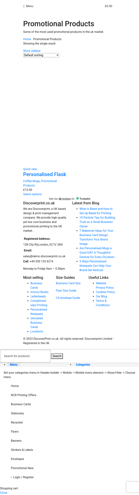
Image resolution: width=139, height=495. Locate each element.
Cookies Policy (105, 292)
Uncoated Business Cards (37, 323)
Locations (37, 331)
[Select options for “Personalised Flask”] (32, 194)
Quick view (30, 169)
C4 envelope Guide (68, 298)
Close (3, 492)
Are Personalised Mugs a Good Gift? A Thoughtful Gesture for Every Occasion (97, 252)
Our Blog (101, 296)
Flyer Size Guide (66, 290)
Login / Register (23, 477)
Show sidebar (32, 51)
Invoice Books (40, 292)
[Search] (25, 356)
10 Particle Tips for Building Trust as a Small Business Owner (97, 222)
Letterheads (38, 296)
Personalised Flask (44, 174)
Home (27, 39)
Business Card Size (68, 283)
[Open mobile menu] (28, 6)
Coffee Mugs (31, 181)
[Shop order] (41, 55)
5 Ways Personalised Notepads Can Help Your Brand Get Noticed (95, 266)
